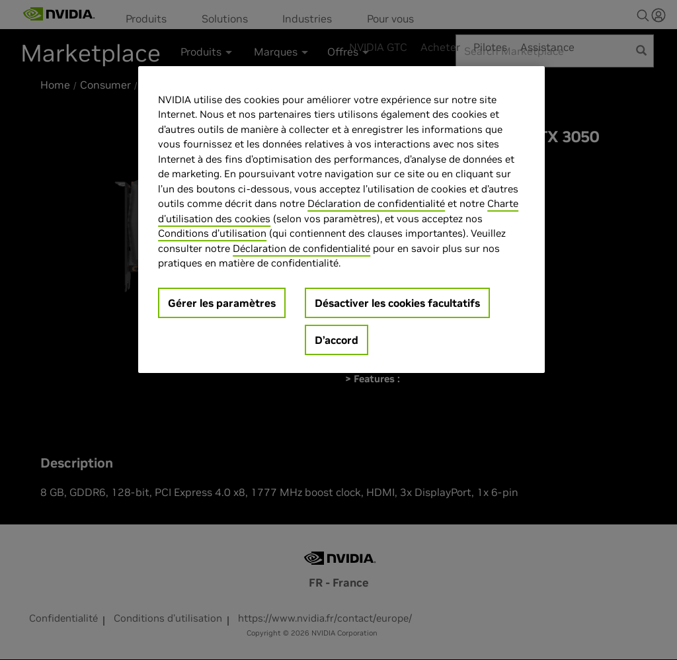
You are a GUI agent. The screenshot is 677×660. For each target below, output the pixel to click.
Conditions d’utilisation (212, 233)
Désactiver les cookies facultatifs (397, 302)
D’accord (336, 340)
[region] (341, 219)
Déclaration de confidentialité (376, 203)
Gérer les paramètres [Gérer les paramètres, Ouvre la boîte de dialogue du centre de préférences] (222, 302)
